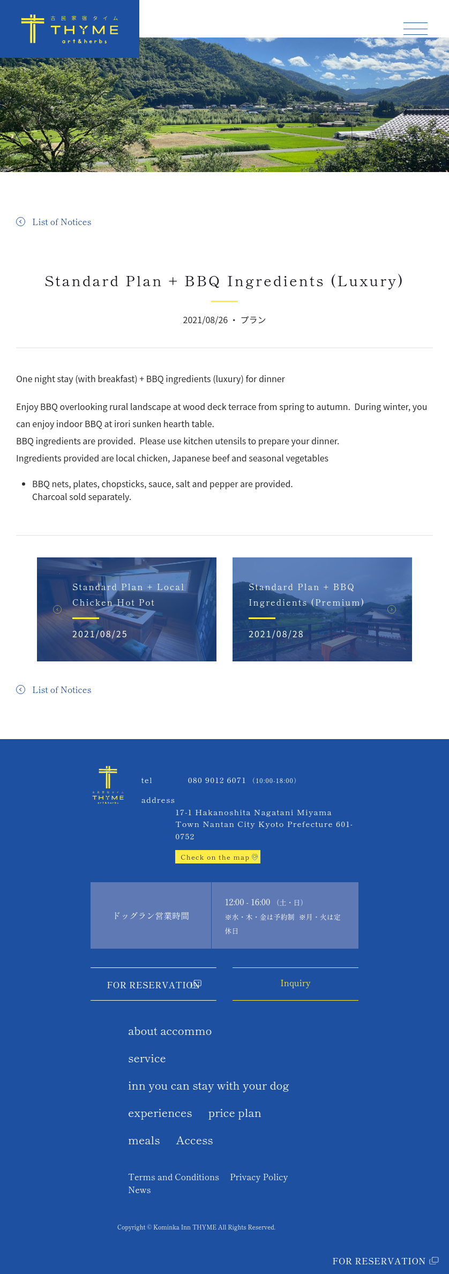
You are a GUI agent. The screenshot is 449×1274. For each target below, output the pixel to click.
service (147, 1057)
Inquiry (295, 982)
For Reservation (153, 984)
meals (144, 1139)
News (139, 1189)
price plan (234, 1112)
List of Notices (61, 221)
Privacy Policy (259, 1176)
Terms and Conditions (173, 1176)
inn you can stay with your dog (208, 1085)
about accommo (170, 1030)
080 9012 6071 (217, 779)
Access (194, 1139)
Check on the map (215, 857)
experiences (160, 1112)
